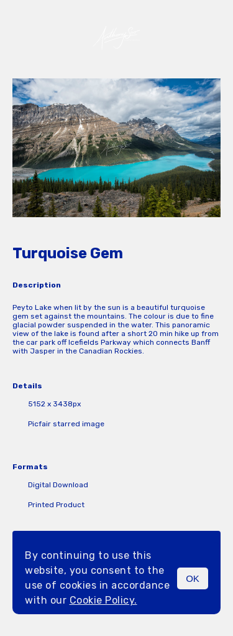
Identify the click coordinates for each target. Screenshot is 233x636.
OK (192, 578)
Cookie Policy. (103, 600)
